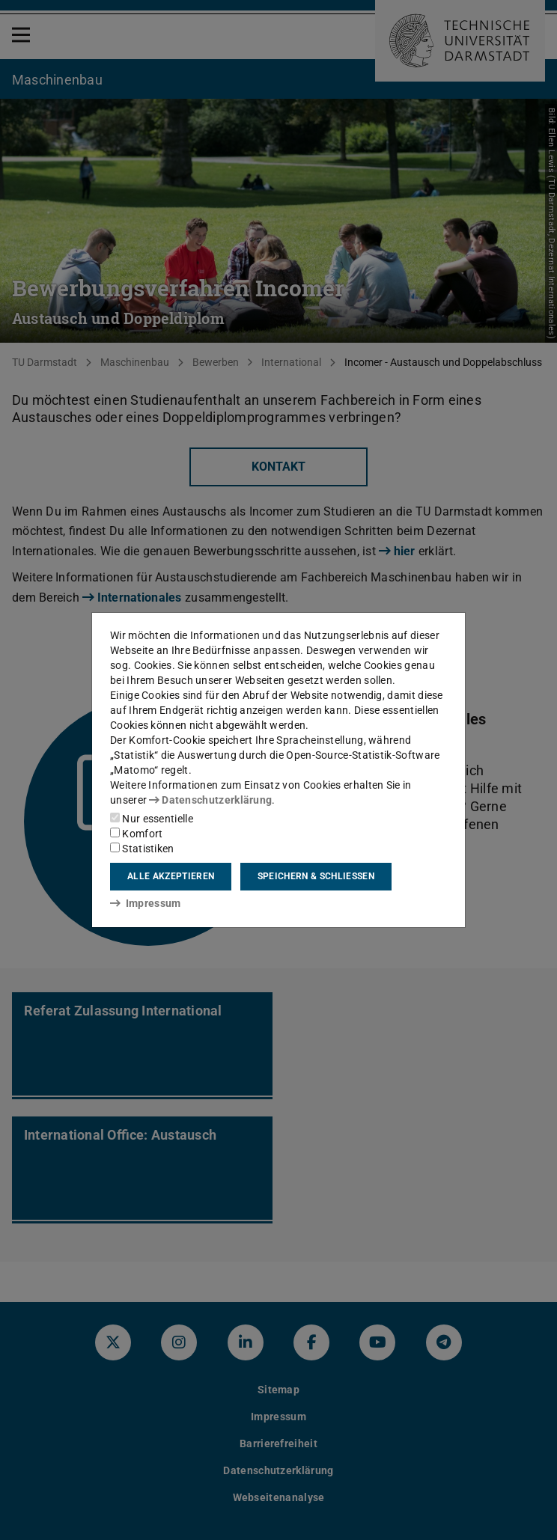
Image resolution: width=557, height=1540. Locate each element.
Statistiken (142, 849)
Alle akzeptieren (170, 876)
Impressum (145, 903)
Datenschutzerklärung (210, 800)
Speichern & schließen (316, 876)
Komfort (136, 834)
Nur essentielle (151, 819)
